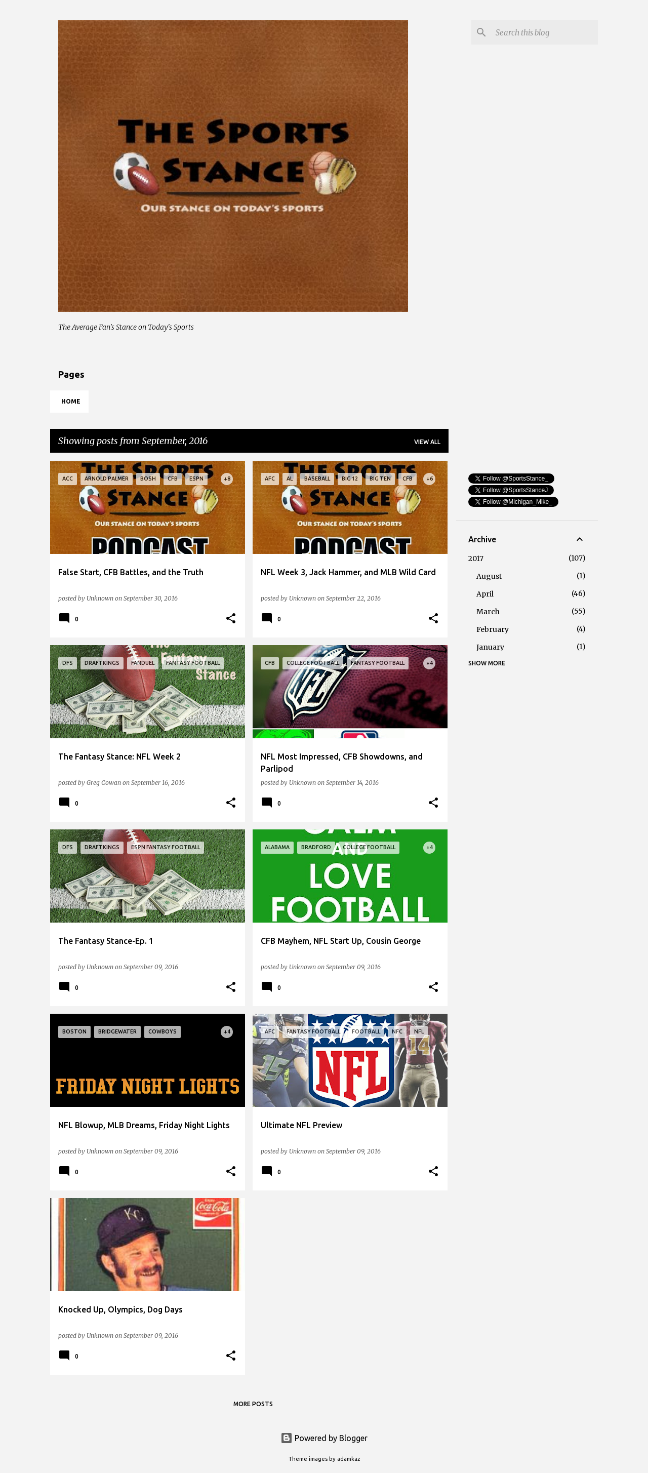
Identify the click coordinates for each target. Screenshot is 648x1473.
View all (427, 442)
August (489, 576)
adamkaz (348, 1459)
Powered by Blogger (324, 1438)
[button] (231, 618)
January (490, 647)
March (488, 611)
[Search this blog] (545, 32)
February (492, 629)
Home (70, 401)
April (485, 594)
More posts (253, 1404)
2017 (475, 558)
